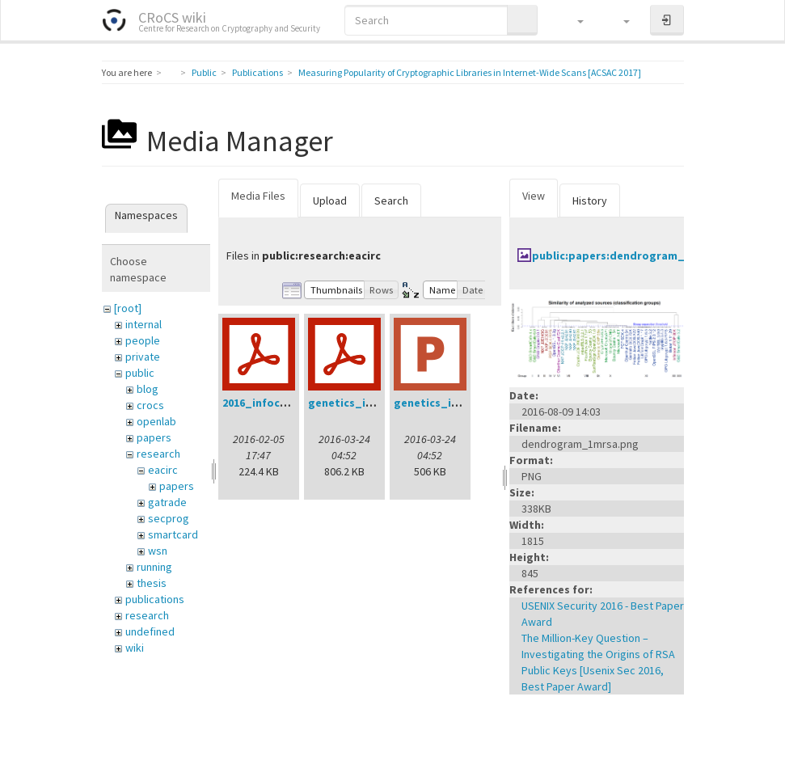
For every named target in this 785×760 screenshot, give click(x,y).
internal (143, 324)
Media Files (258, 195)
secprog (168, 518)
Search (391, 200)
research (158, 453)
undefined (150, 631)
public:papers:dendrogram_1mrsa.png (636, 255)
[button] (573, 20)
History (589, 200)
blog (147, 389)
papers (154, 437)
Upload (330, 200)
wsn (157, 550)
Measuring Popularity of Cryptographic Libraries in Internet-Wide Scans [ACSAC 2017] (469, 72)
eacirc (163, 469)
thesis (152, 583)
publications (154, 599)
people (142, 340)
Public (204, 72)
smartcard (173, 534)
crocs (150, 405)
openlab (156, 421)
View (533, 195)
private (142, 356)
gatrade (167, 502)
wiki (134, 647)
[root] (127, 308)
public (139, 372)
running (154, 566)
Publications (257, 72)
